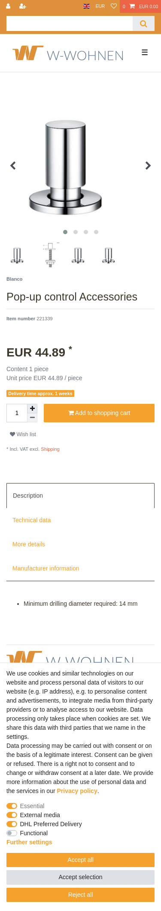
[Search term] (69, 23)
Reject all (80, 894)
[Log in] (9, 6)
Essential (32, 806)
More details (28, 544)
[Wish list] (114, 6)
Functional (34, 833)
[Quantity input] (16, 413)
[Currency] (100, 6)
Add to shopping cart (99, 413)
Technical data (31, 520)
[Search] (144, 23)
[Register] (23, 6)
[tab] (80, 495)
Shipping (49, 449)
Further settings (29, 842)
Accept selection (81, 877)
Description (28, 495)
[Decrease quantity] (32, 417)
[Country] (86, 6)
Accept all (80, 859)
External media (40, 815)
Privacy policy (77, 790)
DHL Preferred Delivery (51, 824)
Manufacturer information (45, 568)
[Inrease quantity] (32, 408)
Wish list (23, 434)
